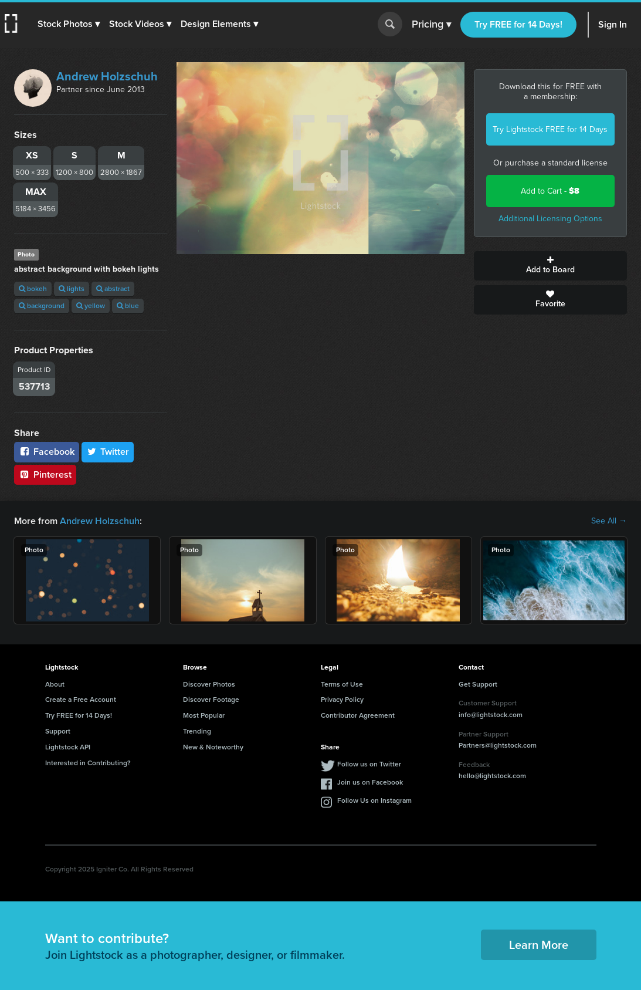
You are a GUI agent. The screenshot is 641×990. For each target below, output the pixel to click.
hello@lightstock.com (492, 776)
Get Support (478, 684)
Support (57, 731)
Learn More (538, 945)
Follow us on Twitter (369, 764)
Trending (197, 731)
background (42, 305)
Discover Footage (211, 699)
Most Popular (204, 715)
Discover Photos (209, 684)
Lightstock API (67, 747)
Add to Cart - (550, 191)
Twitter (108, 451)
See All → (609, 521)
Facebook (46, 451)
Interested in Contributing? (88, 763)
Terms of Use (342, 684)
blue (128, 305)
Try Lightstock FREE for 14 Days (550, 129)
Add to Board (550, 266)
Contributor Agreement (358, 715)
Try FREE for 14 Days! (518, 24)
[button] (69, 24)
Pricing (431, 25)
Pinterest (45, 474)
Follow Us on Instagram (374, 800)
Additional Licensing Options (550, 218)
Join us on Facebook (370, 782)
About (55, 684)
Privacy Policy (342, 699)
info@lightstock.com (491, 714)
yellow (90, 305)
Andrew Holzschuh (107, 76)
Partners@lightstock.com (498, 745)
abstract (113, 288)
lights (71, 288)
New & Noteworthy (213, 747)
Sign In (612, 24)
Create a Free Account (80, 699)
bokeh (33, 288)
